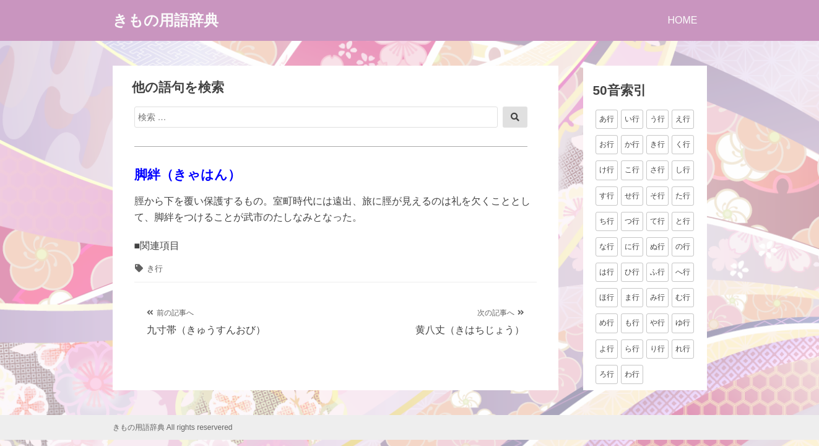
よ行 (606, 348)
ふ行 (657, 272)
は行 (606, 272)
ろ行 (606, 374)
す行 (606, 195)
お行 (606, 144)
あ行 (606, 119)
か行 (632, 144)
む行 (682, 297)
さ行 (657, 169)
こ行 (632, 169)
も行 (632, 322)
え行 (682, 119)
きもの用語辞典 (166, 20)
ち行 (606, 221)
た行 (682, 195)
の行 (682, 246)
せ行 (632, 195)
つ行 (632, 221)
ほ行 (606, 297)
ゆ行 (682, 322)
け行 (606, 169)
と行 (682, 221)
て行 (657, 221)
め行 (606, 322)
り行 (657, 348)
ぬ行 (657, 246)
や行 (657, 322)
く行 (682, 144)
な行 (606, 246)
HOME (683, 20)
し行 (682, 169)
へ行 (682, 272)
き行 (155, 268)
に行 (632, 246)
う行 (657, 119)
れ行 (682, 348)
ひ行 (632, 272)
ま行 (632, 297)
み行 (657, 297)
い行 (632, 119)
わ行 (632, 374)
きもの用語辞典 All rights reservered (173, 427)
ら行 (632, 348)
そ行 (657, 195)
